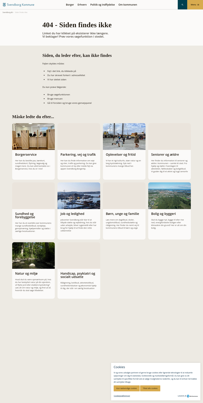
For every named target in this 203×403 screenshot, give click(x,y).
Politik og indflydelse (102, 4)
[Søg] (182, 4)
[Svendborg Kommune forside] (18, 4)
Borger (70, 4)
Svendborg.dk (8, 12)
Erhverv (82, 4)
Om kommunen (127, 4)
